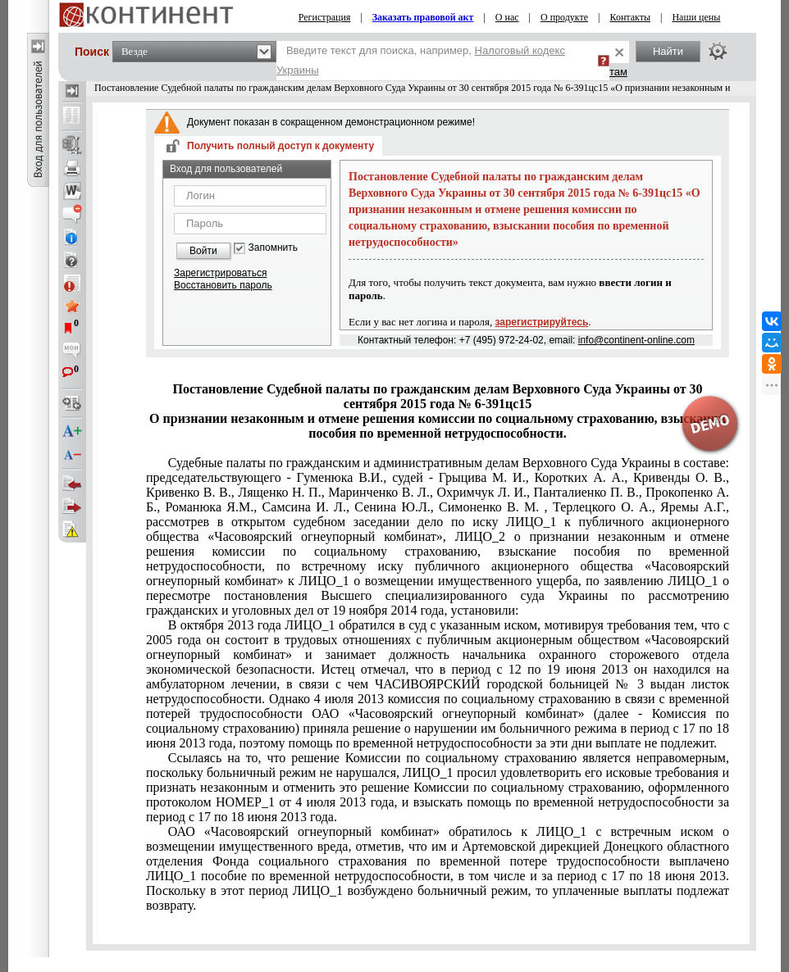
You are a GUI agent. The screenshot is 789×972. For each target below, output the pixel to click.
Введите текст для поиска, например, (420, 60)
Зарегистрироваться (220, 273)
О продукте (564, 17)
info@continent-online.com (636, 340)
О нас (507, 17)
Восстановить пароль (223, 285)
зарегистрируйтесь (542, 322)
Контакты (629, 17)
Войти (203, 251)
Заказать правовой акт (423, 17)
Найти (668, 51)
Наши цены (696, 17)
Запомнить (273, 248)
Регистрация (325, 17)
